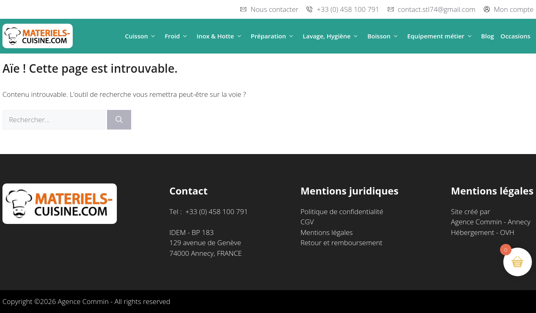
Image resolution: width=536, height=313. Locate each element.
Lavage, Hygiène (332, 36)
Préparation (273, 36)
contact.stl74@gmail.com (437, 9)
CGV (307, 221)
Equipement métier (441, 36)
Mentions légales (326, 232)
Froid (177, 36)
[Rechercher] (119, 120)
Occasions (515, 36)
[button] (153, 36)
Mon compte (514, 9)
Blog (487, 36)
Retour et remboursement (341, 242)
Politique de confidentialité (341, 211)
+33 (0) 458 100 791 (348, 9)
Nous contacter (274, 9)
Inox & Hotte (220, 36)
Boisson (384, 36)
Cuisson (142, 36)
